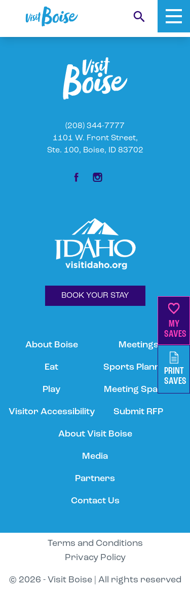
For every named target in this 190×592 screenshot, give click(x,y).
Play (51, 389)
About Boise (51, 345)
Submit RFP (138, 412)
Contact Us (95, 501)
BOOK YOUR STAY (95, 296)
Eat (51, 367)
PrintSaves (175, 368)
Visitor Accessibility (52, 412)
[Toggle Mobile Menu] (174, 16)
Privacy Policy (95, 558)
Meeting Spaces (138, 389)
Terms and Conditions (95, 543)
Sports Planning (138, 367)
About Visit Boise (95, 434)
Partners (95, 479)
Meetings (139, 345)
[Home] (51, 16)
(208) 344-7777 (95, 126)
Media (95, 456)
